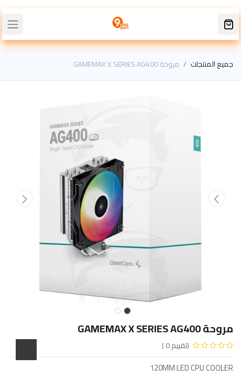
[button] (217, 198)
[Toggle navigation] (12, 24)
